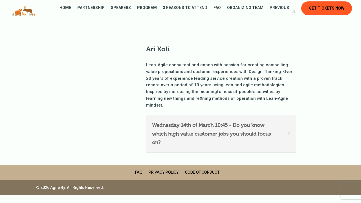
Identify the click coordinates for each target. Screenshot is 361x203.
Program (147, 8)
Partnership (91, 8)
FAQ (217, 8)
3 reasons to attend (185, 8)
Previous (279, 8)
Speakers (121, 8)
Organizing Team (245, 8)
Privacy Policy (164, 172)
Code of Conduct (202, 172)
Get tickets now (326, 8)
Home (65, 8)
